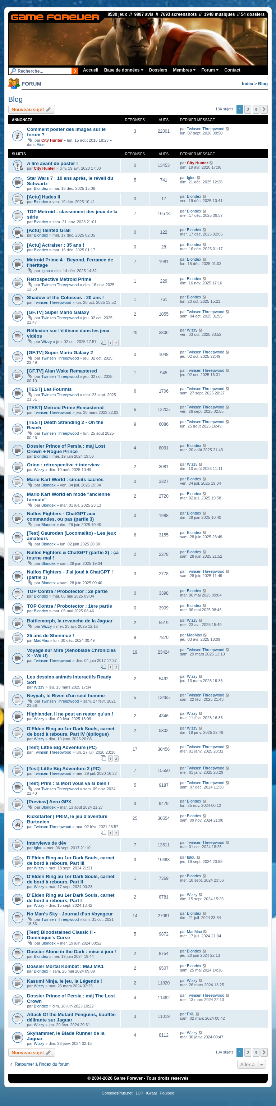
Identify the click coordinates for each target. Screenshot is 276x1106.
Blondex (41, 188)
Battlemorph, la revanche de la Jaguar (69, 620)
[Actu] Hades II (43, 197)
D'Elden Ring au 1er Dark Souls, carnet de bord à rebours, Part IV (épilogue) (71, 731)
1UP (139, 1093)
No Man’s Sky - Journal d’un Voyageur (70, 914)
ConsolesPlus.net (117, 1093)
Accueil (90, 70)
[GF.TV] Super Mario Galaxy (58, 312)
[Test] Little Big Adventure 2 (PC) (64, 768)
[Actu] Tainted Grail (48, 230)
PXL (190, 1014)
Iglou (191, 177)
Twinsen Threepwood (205, 129)
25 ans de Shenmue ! (50, 635)
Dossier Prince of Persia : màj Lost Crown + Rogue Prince (66, 448)
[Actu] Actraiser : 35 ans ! (55, 245)
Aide (41, 144)
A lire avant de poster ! (52, 163)
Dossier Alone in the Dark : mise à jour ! (71, 951)
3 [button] (256, 109)
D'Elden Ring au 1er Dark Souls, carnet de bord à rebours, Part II (71, 879)
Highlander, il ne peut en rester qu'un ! (70, 714)
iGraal (151, 1093)
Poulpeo (167, 1093)
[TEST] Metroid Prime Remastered (65, 407)
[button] (264, 109)
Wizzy (46, 341)
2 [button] (248, 109)
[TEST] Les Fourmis (49, 389)
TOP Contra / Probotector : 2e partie (67, 591)
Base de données (123, 70)
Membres (184, 70)
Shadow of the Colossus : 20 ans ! (65, 297)
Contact (232, 70)
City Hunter (52, 140)
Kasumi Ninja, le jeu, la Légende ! (64, 981)
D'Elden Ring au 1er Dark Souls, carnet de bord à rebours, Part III (71, 860)
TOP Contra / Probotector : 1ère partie (69, 606)
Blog (263, 83)
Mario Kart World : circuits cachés (65, 479)
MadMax (41, 640)
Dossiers (158, 70)
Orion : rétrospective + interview (63, 464)
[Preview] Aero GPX (49, 801)
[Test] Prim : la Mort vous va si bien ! (68, 783)
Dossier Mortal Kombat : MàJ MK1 (65, 966)
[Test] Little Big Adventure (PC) (62, 747)
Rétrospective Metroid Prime (59, 279)
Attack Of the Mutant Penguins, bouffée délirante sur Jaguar (71, 1017)
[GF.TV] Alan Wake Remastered (62, 371)
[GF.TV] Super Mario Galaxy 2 (60, 352)
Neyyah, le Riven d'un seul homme (66, 695)
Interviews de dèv (46, 843)
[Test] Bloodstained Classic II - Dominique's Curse (61, 934)
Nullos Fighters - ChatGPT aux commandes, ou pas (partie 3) (61, 516)
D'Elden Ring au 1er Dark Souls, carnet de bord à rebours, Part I (71, 897)
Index (247, 83)
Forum (209, 70)
